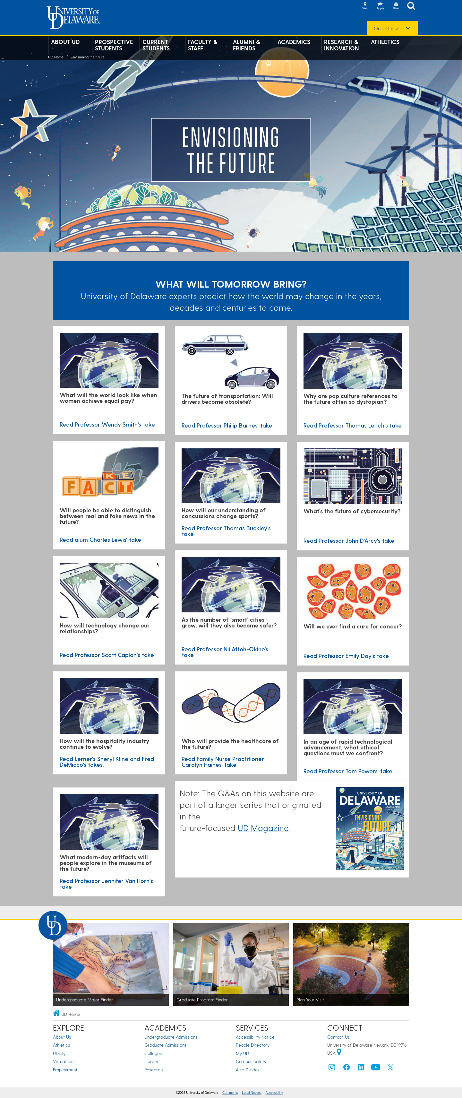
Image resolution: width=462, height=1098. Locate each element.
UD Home (56, 57)
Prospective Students (114, 45)
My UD (242, 1053)
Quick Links (386, 28)
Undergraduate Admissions (170, 1037)
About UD (65, 42)
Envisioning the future (88, 57)
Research (153, 1069)
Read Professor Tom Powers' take (348, 770)
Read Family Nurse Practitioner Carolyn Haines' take (223, 761)
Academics (294, 42)
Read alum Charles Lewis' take (100, 539)
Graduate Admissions (165, 1045)
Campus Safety (251, 1061)
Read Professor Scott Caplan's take (107, 654)
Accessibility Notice (255, 1037)
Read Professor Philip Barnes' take (227, 425)
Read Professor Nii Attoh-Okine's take (225, 651)
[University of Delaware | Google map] (339, 1053)
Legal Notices (251, 1092)
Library (151, 1061)
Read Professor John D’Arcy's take (349, 540)
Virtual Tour (64, 1061)
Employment (65, 1069)
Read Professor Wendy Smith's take (107, 424)
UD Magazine (263, 828)
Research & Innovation (341, 45)
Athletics (385, 42)
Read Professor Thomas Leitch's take (353, 425)
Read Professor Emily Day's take (346, 655)
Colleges (153, 1053)
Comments (230, 1092)
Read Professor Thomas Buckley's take (226, 530)
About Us (62, 1037)
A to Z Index (248, 1069)
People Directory (253, 1045)
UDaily (59, 1053)
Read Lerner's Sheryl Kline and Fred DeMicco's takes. (107, 761)
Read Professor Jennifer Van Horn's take (106, 883)
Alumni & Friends (246, 45)
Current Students (156, 45)
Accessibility (274, 1092)
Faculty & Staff (202, 45)
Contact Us (338, 1037)
